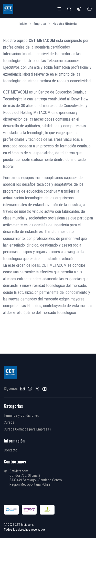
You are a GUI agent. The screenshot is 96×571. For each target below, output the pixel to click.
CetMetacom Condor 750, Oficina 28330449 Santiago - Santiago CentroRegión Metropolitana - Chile (33, 477)
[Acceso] (79, 9)
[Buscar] (69, 9)
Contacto (10, 450)
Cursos (9, 422)
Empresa (40, 23)
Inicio (23, 23)
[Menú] (59, 9)
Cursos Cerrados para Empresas (27, 429)
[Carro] (89, 9)
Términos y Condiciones (21, 415)
